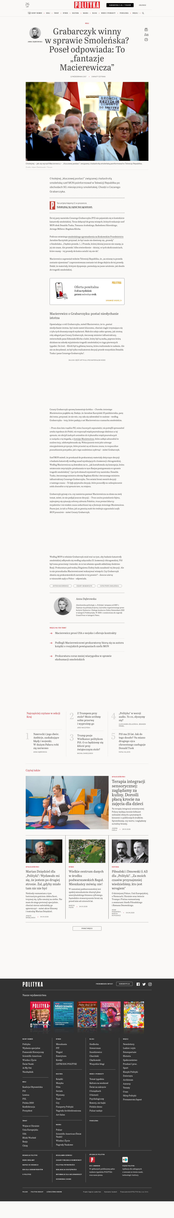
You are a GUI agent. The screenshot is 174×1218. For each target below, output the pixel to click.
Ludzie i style (129, 1048)
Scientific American (31, 1056)
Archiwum (128, 1080)
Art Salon (60, 1114)
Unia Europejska (30, 1130)
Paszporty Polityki (64, 1106)
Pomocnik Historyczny (33, 1052)
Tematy (126, 1087)
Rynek (65, 13)
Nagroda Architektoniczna (68, 1110)
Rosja (25, 1141)
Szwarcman (95, 1048)
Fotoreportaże (129, 1052)
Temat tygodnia (96, 1079)
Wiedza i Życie (29, 1060)
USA (24, 1134)
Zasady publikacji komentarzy (69, 1160)
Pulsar (59, 1130)
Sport (125, 1068)
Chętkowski (95, 1060)
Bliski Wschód (29, 1137)
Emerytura (61, 1056)
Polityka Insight (37, 1192)
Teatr (58, 1099)
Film (58, 1087)
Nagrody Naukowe (64, 1144)
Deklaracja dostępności (66, 1170)
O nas (125, 1091)
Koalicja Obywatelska (32, 1087)
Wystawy (60, 1095)
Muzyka (60, 1083)
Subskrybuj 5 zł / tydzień (120, 5)
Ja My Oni (27, 1068)
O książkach (95, 1091)
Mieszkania (61, 1044)
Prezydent (27, 1110)
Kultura (75, 13)
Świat (56, 13)
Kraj (48, 13)
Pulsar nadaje (95, 1110)
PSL (24, 1099)
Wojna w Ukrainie (30, 1126)
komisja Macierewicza (84, 439)
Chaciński (94, 1056)
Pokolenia (124, 13)
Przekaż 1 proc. (130, 1064)
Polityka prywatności (65, 1165)
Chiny (25, 1145)
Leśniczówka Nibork (54, 1192)
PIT (57, 1048)
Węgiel (59, 1052)
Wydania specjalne (31, 1048)
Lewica (25, 1095)
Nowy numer (36, 13)
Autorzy (127, 1083)
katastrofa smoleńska (109, 586)
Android (96, 1166)
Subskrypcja (124, 984)
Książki (59, 1079)
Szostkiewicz (95, 1052)
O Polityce (26, 1175)
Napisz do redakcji (30, 1165)
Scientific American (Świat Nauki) (68, 1135)
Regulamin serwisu (64, 1156)
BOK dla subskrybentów (32, 1170)
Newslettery (128, 1044)
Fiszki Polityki (128, 1166)
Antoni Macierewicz (61, 586)
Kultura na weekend (98, 1083)
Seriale (59, 1091)
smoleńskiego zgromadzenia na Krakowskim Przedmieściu (95, 236)
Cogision (91, 1192)
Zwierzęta (128, 1076)
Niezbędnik (27, 1072)
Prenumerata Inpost (104, 984)
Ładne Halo (97, 1192)
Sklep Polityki (129, 1095)
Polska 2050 (28, 1103)
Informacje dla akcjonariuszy (69, 1175)
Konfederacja (28, 1106)
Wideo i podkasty (108, 13)
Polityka (26, 1044)
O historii (93, 1095)
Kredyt (59, 1060)
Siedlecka (94, 1044)
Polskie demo (95, 1106)
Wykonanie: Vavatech (110, 1192)
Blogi (94, 13)
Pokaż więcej (87, 929)
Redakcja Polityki (30, 1156)
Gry (57, 1103)
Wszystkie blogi (96, 1064)
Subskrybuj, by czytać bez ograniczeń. (75, 207)
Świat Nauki (28, 1064)
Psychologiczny (96, 1099)
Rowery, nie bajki (97, 1103)
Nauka (85, 13)
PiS (24, 1091)
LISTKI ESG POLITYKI (66, 1064)
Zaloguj (142, 5)
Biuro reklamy (28, 1160)
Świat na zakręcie (97, 1087)
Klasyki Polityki (130, 1072)
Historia (127, 1056)
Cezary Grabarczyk (84, 586)
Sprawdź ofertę (113, 301)
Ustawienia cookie (63, 1179)
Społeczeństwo (130, 1060)
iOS (90, 1166)
